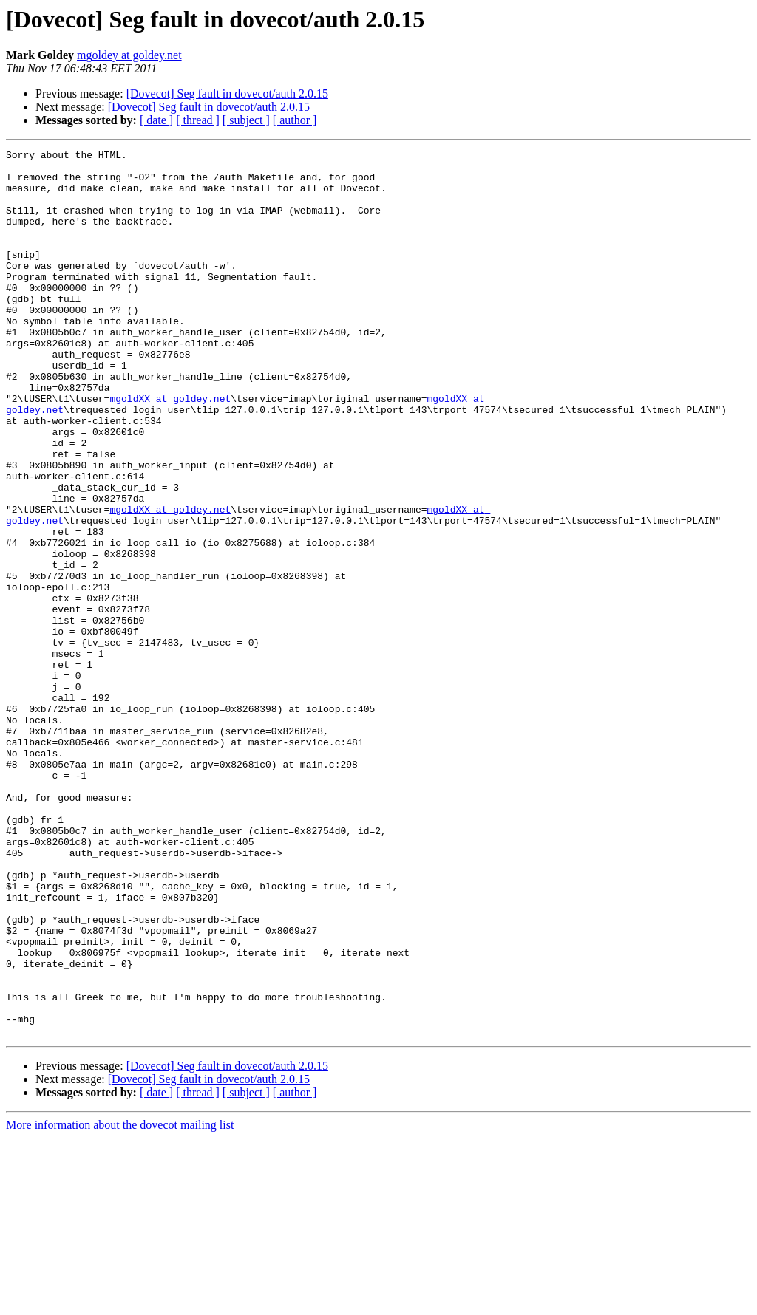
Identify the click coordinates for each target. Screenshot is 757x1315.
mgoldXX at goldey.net (170, 449)
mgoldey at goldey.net (129, 55)
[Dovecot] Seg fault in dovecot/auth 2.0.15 (227, 93)
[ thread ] (198, 120)
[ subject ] (246, 120)
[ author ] (295, 120)
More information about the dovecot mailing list (120, 1302)
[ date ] (156, 120)
